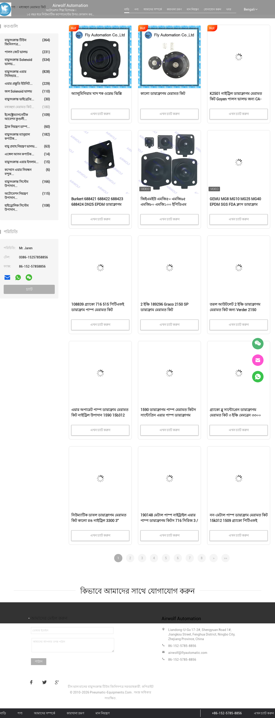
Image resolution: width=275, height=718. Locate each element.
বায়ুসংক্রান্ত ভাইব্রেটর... (27, 99)
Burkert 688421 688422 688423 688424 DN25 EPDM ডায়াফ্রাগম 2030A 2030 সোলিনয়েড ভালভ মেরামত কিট (97, 205)
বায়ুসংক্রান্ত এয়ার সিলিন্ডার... (27, 74)
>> (225, 558)
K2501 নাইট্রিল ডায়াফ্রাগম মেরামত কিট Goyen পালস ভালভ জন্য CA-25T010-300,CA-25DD (236, 99)
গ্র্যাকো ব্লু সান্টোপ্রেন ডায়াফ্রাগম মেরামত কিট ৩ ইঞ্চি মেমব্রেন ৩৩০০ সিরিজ (235, 415)
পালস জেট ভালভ (27, 52)
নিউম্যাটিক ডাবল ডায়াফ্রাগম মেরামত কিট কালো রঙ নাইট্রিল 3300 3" (98, 518)
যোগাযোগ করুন (212, 9)
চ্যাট (29, 289)
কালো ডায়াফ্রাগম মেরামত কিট (162, 93)
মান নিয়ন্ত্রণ (193, 9)
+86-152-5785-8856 (227, 713)
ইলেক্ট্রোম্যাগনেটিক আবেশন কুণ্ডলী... (27, 117)
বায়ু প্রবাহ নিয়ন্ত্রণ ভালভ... (27, 146)
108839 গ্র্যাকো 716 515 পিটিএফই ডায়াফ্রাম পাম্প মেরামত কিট (97, 307)
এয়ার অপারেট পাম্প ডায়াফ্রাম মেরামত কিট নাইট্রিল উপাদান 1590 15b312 (99, 412)
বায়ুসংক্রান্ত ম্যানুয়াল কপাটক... (27, 136)
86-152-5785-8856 (182, 646)
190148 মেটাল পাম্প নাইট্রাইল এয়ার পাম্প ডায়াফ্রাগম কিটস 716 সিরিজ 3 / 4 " (169, 520)
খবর (228, 9)
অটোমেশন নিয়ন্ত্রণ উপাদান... (27, 196)
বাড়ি (126, 9)
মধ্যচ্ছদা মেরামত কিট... (27, 107)
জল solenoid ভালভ (27, 91)
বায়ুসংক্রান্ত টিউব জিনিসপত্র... (27, 42)
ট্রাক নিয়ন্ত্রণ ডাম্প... (27, 127)
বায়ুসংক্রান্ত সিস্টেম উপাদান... (27, 184)
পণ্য (136, 9)
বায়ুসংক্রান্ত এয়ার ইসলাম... (27, 162)
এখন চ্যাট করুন (264, 713)
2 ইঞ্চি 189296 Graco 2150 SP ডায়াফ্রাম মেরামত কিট (164, 307)
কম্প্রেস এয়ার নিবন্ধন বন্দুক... (27, 172)
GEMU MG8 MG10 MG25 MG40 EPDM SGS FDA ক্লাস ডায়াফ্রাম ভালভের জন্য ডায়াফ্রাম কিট (235, 204)
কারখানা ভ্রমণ (174, 9)
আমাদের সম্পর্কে (152, 9)
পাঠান (38, 661)
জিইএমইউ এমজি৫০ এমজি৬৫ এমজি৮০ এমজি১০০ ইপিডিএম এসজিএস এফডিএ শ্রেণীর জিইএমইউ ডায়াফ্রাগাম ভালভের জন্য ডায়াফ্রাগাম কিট (168, 205)
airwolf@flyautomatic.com (187, 653)
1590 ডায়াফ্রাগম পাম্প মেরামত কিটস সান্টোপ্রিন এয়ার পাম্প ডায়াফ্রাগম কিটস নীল (168, 415)
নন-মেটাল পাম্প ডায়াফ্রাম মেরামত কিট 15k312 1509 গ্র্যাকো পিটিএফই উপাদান (239, 520)
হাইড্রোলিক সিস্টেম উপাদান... (27, 207)
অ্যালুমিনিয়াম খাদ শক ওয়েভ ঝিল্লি (96, 93)
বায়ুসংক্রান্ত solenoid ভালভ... (27, 62)
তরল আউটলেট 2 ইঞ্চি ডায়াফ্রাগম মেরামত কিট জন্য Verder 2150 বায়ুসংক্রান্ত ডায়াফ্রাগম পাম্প (235, 310)
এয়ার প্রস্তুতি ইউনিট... (27, 84)
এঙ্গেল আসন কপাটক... (27, 154)
